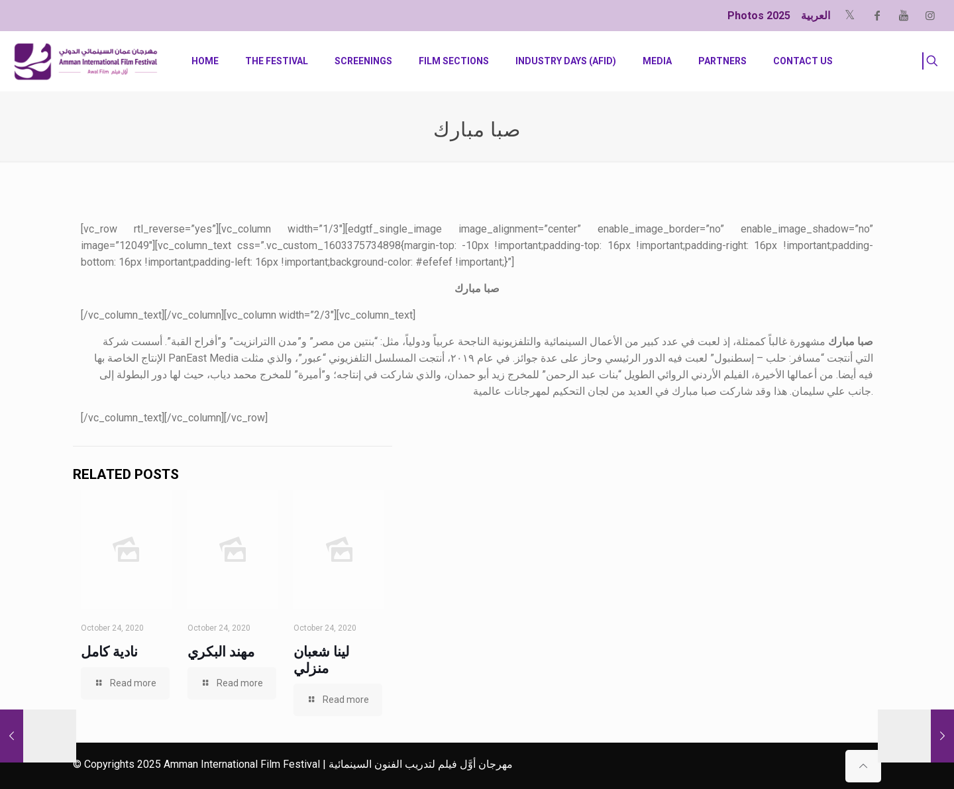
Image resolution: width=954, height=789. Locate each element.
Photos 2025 (758, 15)
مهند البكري (220, 652)
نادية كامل (109, 652)
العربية (815, 15)
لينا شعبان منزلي (321, 660)
